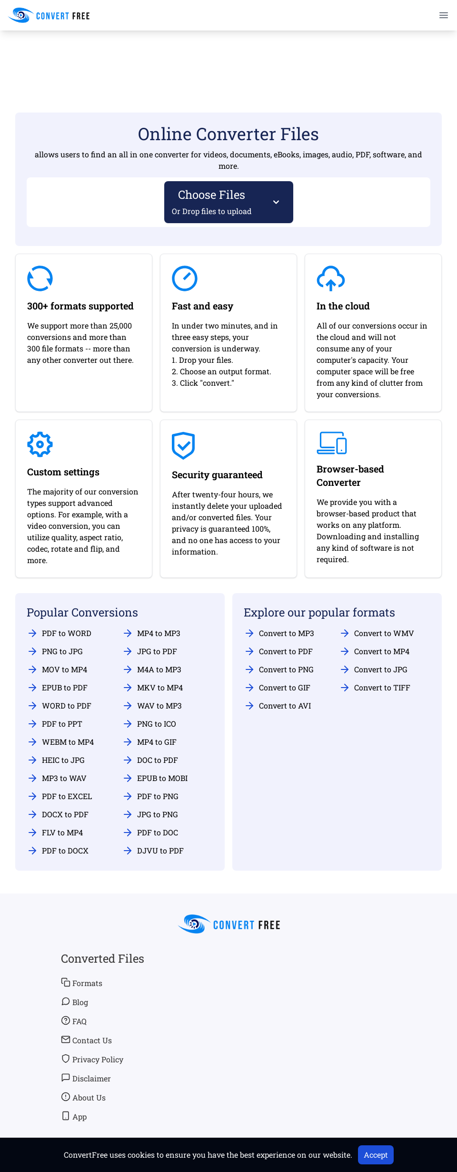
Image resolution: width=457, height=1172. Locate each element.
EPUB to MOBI (155, 778)
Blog (74, 1002)
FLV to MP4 (55, 832)
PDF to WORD (59, 633)
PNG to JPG (55, 651)
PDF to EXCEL (59, 796)
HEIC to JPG (56, 760)
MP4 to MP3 (151, 633)
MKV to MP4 (152, 687)
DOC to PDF (150, 760)
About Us (83, 1097)
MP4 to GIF (149, 742)
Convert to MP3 (279, 633)
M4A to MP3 (151, 669)
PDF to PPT (54, 724)
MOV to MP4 (57, 669)
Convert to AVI (277, 705)
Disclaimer (86, 1078)
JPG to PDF (149, 651)
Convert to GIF (277, 687)
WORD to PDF (59, 705)
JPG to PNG (150, 814)
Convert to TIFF (374, 687)
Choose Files (212, 201)
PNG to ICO (149, 724)
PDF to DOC (150, 832)
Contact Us (86, 1040)
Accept (376, 1155)
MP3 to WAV (57, 778)
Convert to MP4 (374, 651)
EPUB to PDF (57, 687)
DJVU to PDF (153, 850)
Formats (81, 982)
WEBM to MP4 (60, 742)
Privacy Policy (92, 1059)
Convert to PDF (278, 651)
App (74, 1116)
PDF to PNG (150, 796)
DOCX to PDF (58, 814)
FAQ (74, 1021)
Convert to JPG (373, 669)
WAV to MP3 (152, 705)
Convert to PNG (279, 669)
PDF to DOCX (58, 850)
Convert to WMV (376, 633)
